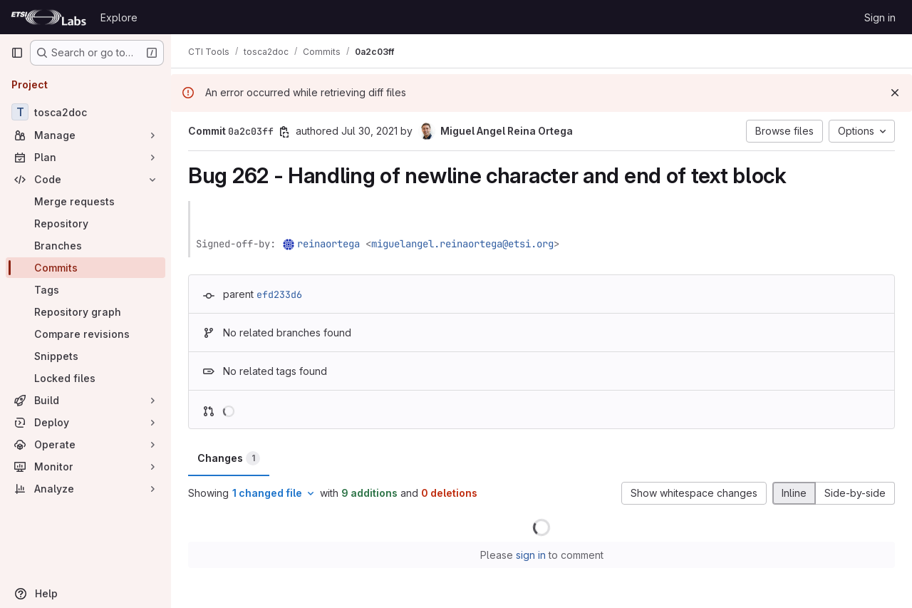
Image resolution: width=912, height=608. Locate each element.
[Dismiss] (894, 92)
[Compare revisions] (85, 334)
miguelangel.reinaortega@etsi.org (462, 243)
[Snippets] (85, 356)
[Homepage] (48, 17)
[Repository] (85, 223)
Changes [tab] (228, 458)
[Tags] (85, 289)
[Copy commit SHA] (284, 131)
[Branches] (85, 245)
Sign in (880, 17)
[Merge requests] (85, 201)
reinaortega (328, 243)
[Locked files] (85, 378)
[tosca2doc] (85, 112)
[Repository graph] (85, 312)
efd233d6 (279, 294)
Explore (119, 17)
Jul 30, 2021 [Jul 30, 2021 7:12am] (369, 131)
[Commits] (85, 267)
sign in (531, 555)
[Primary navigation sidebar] (17, 52)
